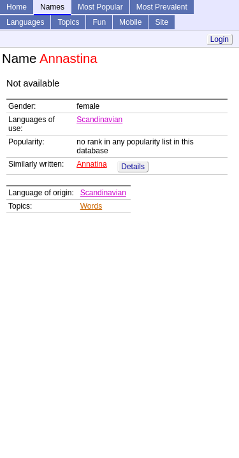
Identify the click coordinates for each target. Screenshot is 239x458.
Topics (68, 22)
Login (219, 39)
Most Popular (100, 7)
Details (133, 166)
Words (91, 206)
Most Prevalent (161, 7)
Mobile (130, 22)
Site (161, 22)
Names (52, 7)
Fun (99, 22)
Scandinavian (99, 119)
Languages (25, 22)
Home (16, 7)
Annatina (91, 164)
